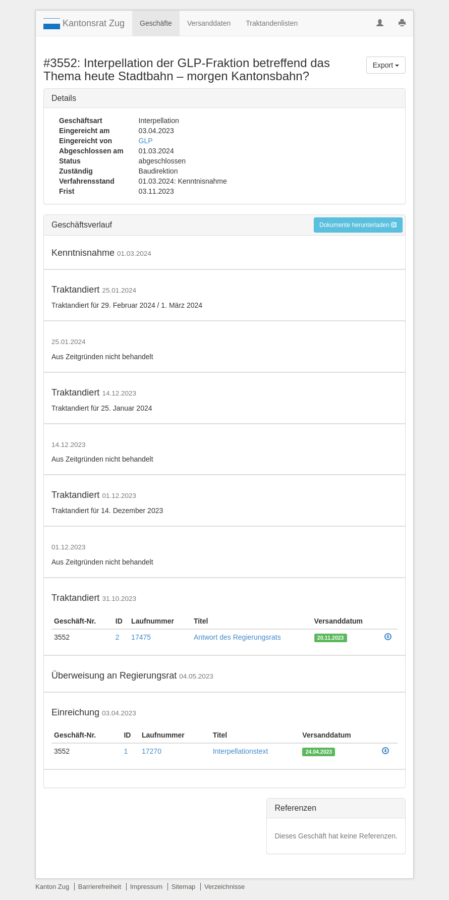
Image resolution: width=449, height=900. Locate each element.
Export (386, 65)
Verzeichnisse (224, 886)
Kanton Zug (52, 886)
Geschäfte (156, 23)
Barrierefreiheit (99, 886)
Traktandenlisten (272, 23)
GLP (146, 141)
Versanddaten (209, 23)
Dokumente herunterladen (358, 225)
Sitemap (184, 886)
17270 (151, 751)
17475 (141, 637)
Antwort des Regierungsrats (237, 637)
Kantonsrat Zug (84, 23)
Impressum (146, 886)
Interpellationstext (240, 751)
